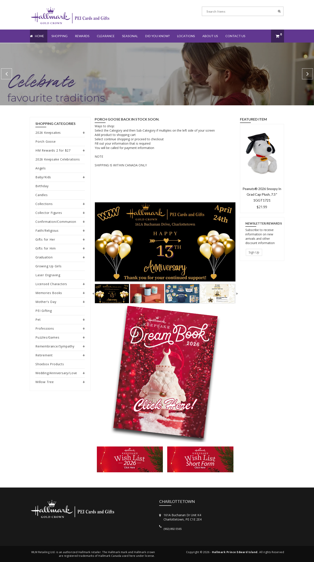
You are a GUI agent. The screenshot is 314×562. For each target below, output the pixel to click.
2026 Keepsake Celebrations (57, 159)
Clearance (106, 36)
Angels (40, 168)
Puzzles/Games (47, 337)
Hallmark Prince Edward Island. (235, 552)
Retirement (44, 355)
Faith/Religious (47, 230)
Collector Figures (48, 213)
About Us (210, 36)
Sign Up (254, 252)
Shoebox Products (49, 364)
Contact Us (235, 36)
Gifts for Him (45, 248)
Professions (44, 328)
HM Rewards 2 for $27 (53, 150)
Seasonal (130, 36)
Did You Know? (157, 36)
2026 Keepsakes (48, 133)
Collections (44, 204)
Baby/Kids (43, 177)
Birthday (41, 186)
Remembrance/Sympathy (54, 346)
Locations (186, 36)
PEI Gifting (43, 311)
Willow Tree (44, 382)
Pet (38, 319)
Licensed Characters (51, 284)
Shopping (59, 36)
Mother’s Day (45, 302)
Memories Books (48, 293)
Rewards (82, 36)
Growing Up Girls (48, 266)
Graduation (44, 257)
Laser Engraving (47, 275)
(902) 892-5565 (173, 529)
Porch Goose (45, 141)
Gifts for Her (45, 239)
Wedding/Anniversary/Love (56, 373)
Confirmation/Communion (55, 222)
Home (37, 36)
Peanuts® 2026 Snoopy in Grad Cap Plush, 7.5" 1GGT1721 (262, 194)
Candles (41, 195)
